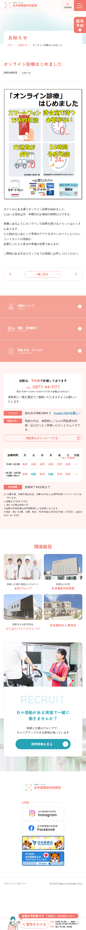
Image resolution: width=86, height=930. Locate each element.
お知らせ (22, 45)
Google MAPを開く (66, 413)
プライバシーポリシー (15, 884)
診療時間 (68, 7)
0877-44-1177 (46, 387)
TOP (9, 45)
